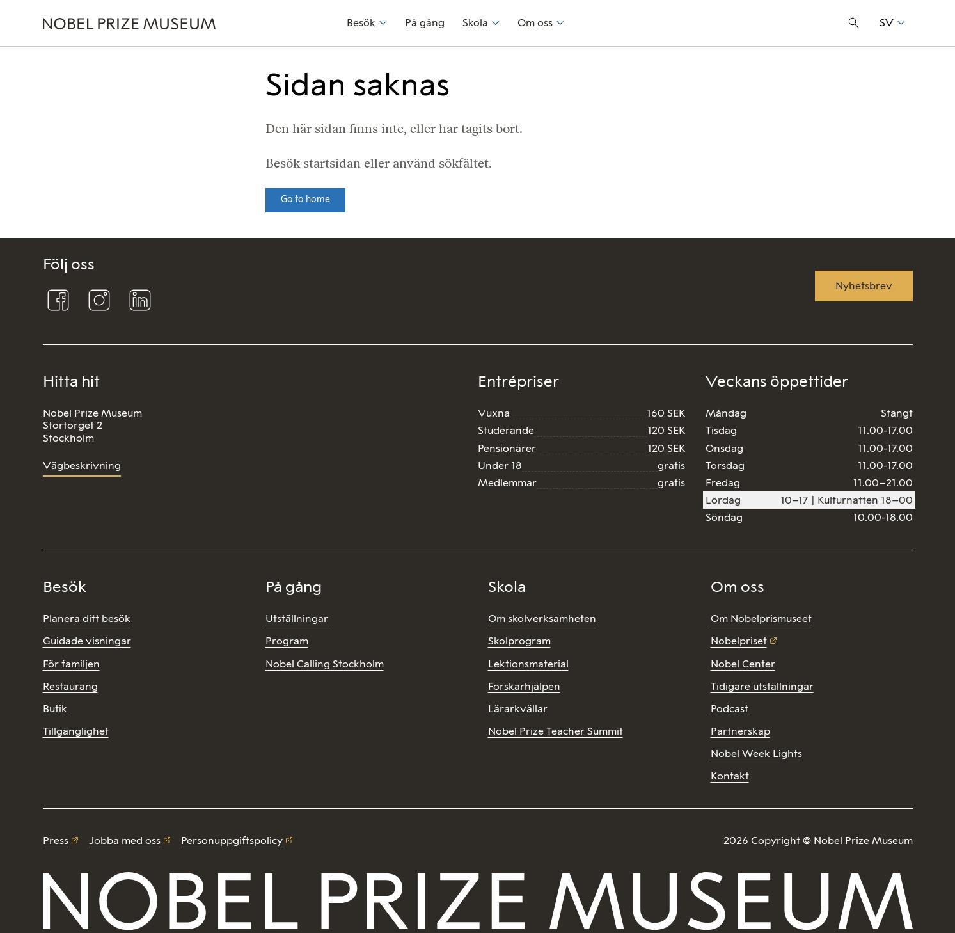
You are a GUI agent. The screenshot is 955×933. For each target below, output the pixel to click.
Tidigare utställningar (762, 686)
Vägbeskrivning (82, 465)
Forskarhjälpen (524, 686)
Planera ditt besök (86, 618)
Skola (475, 23)
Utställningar (296, 618)
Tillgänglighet (76, 731)
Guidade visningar (87, 641)
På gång (425, 23)
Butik (55, 709)
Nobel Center (743, 664)
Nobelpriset (739, 641)
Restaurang (70, 686)
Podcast (729, 709)
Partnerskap (740, 731)
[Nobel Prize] (188, 23)
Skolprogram (519, 641)
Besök (361, 23)
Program (286, 641)
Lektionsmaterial (528, 664)
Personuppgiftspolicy (232, 840)
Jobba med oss (125, 840)
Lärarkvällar (518, 709)
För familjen (71, 664)
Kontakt (730, 776)
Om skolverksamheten (542, 618)
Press (55, 840)
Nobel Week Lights (756, 753)
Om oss (535, 23)
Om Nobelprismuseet (761, 618)
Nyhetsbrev (863, 286)
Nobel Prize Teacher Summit (555, 731)
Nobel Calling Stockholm (324, 664)
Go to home (305, 199)
